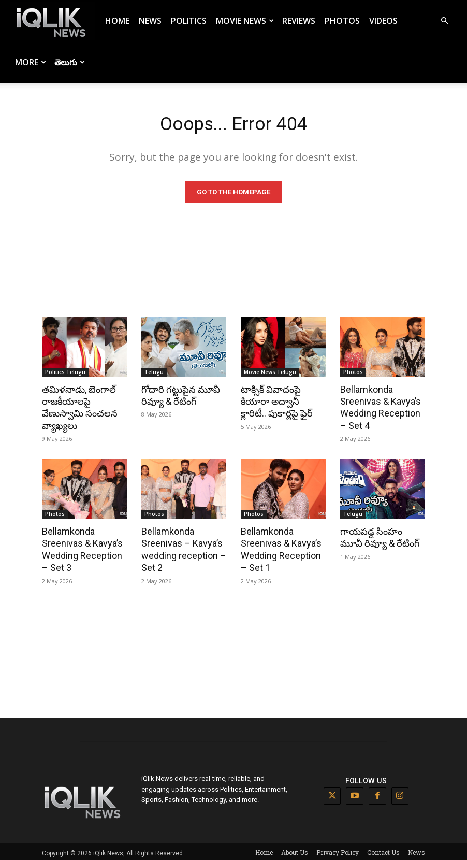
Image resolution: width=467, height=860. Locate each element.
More (30, 62)
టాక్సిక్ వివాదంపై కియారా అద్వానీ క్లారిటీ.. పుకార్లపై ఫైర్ (282, 402)
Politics (189, 20)
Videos (383, 20)
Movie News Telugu (270, 374)
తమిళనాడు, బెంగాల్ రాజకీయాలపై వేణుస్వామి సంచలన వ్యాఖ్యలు (77, 408)
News (150, 20)
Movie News (245, 20)
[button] (444, 21)
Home (117, 20)
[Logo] (52, 21)
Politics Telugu (65, 374)
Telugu (154, 374)
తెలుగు (69, 62)
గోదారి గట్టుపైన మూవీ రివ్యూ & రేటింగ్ (178, 397)
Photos (342, 20)
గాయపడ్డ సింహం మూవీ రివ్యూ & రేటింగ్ (381, 536)
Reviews (298, 20)
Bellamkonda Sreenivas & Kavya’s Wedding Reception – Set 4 (382, 408)
